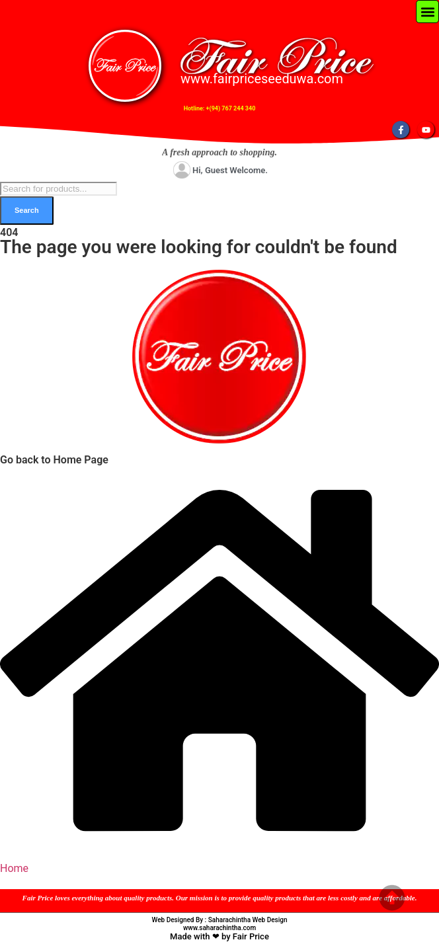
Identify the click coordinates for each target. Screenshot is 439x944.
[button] (427, 11)
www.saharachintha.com (219, 927)
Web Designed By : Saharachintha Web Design (220, 920)
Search (27, 210)
